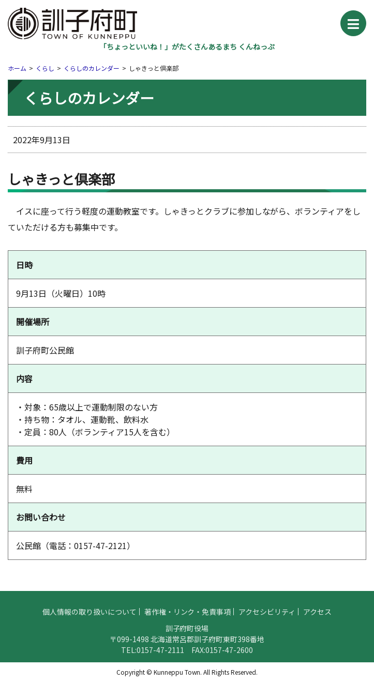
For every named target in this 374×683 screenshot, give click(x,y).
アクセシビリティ (266, 615)
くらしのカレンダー (91, 68)
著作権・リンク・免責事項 (187, 615)
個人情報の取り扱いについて (89, 615)
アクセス (317, 615)
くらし (45, 68)
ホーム (17, 68)
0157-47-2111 (160, 653)
